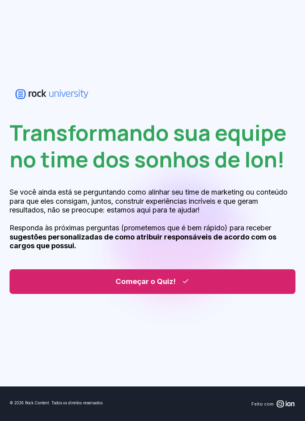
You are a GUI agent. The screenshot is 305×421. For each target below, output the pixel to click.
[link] (52, 94)
